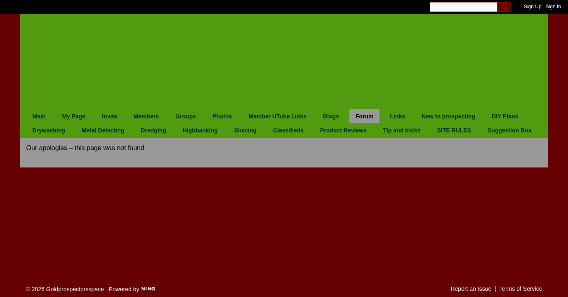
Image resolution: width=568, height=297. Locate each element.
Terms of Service (520, 288)
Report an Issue (470, 288)
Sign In (553, 6)
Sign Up (533, 6)
